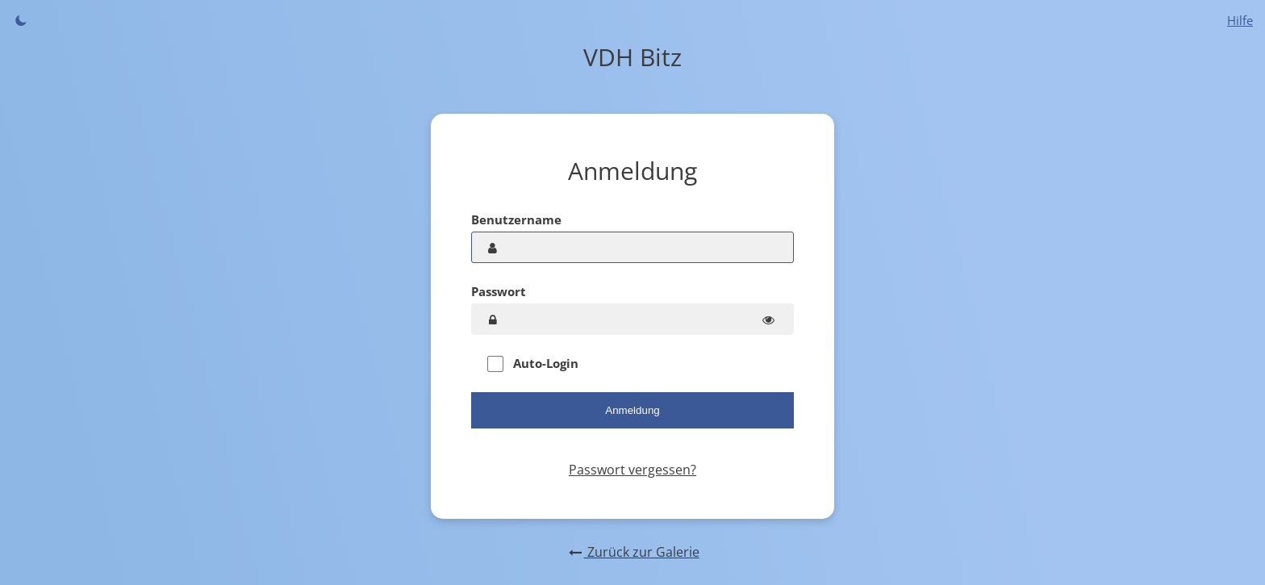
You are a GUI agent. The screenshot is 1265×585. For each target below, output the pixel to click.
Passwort (498, 291)
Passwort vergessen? (632, 469)
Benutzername (516, 219)
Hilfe (1240, 20)
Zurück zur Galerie (632, 552)
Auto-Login (532, 363)
